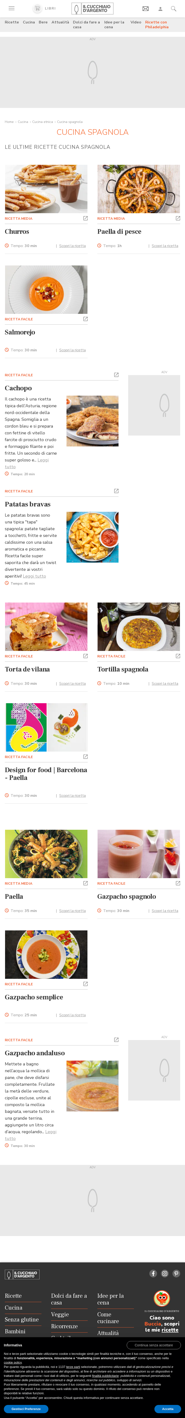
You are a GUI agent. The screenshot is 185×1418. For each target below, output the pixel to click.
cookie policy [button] (12, 1362)
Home (9, 122)
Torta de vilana (27, 669)
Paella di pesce (119, 231)
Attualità (60, 22)
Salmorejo (20, 332)
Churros (17, 231)
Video (136, 22)
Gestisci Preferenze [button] (26, 1409)
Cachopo (18, 388)
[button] (85, 218)
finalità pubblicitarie (105, 1376)
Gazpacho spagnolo (126, 896)
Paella (14, 896)
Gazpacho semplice (34, 997)
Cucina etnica (42, 122)
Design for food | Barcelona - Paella (46, 774)
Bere (43, 22)
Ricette (12, 22)
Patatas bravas (28, 504)
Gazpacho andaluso (35, 1053)
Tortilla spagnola (122, 669)
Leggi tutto (34, 576)
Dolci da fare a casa (86, 25)
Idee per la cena (114, 25)
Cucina (29, 22)
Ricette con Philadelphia (157, 25)
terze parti (73, 1367)
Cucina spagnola (70, 122)
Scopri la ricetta (72, 246)
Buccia (153, 1323)
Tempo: (24, 246)
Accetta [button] (167, 1409)
